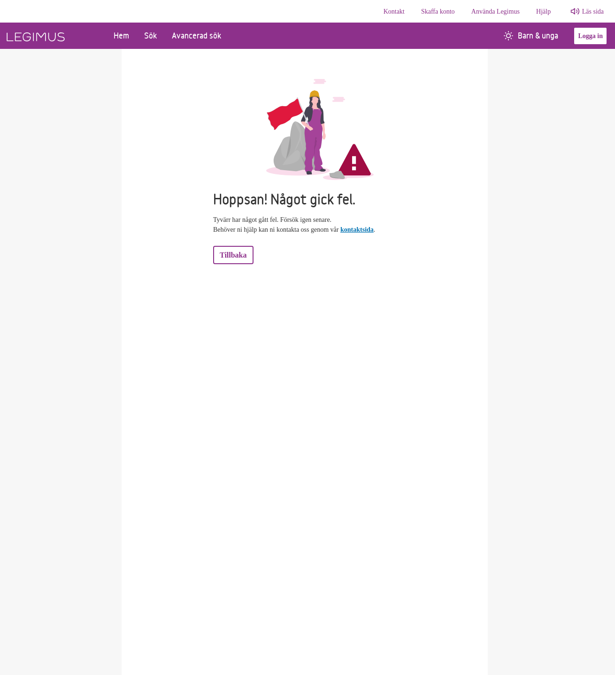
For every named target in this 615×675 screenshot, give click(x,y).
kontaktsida (357, 229)
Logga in (590, 35)
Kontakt (394, 11)
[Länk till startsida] (53, 36)
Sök (150, 35)
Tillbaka (233, 255)
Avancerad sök (196, 35)
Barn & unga (531, 35)
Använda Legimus (495, 11)
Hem (121, 35)
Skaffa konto (438, 11)
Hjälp (543, 11)
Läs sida (593, 11)
